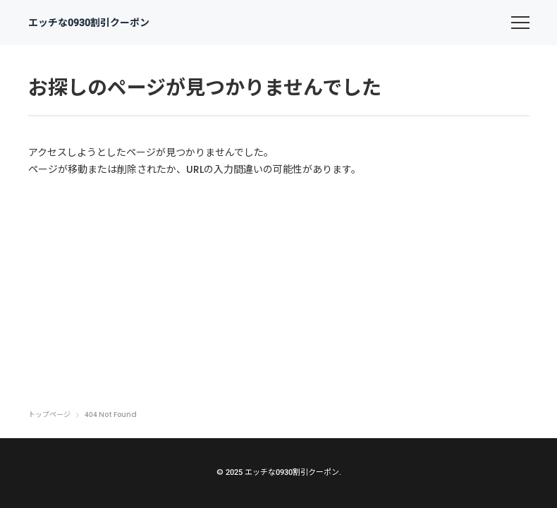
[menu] (520, 22)
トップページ (49, 414)
